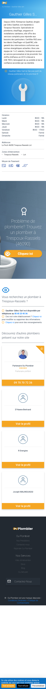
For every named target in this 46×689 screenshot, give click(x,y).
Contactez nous (23, 544)
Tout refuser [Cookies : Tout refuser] (23, 686)
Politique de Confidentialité (27, 601)
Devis (23, 564)
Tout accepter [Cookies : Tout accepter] (8, 686)
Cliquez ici (25, 253)
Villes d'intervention (23, 560)
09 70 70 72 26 (23, 382)
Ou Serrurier (23, 572)
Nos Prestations (23, 541)
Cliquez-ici (37, 316)
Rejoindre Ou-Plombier (23, 548)
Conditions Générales (17, 600)
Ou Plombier (6, 7)
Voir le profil (23, 423)
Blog (23, 568)
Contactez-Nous (23, 581)
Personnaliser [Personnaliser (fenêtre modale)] (38, 686)
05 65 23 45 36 (20, 313)
